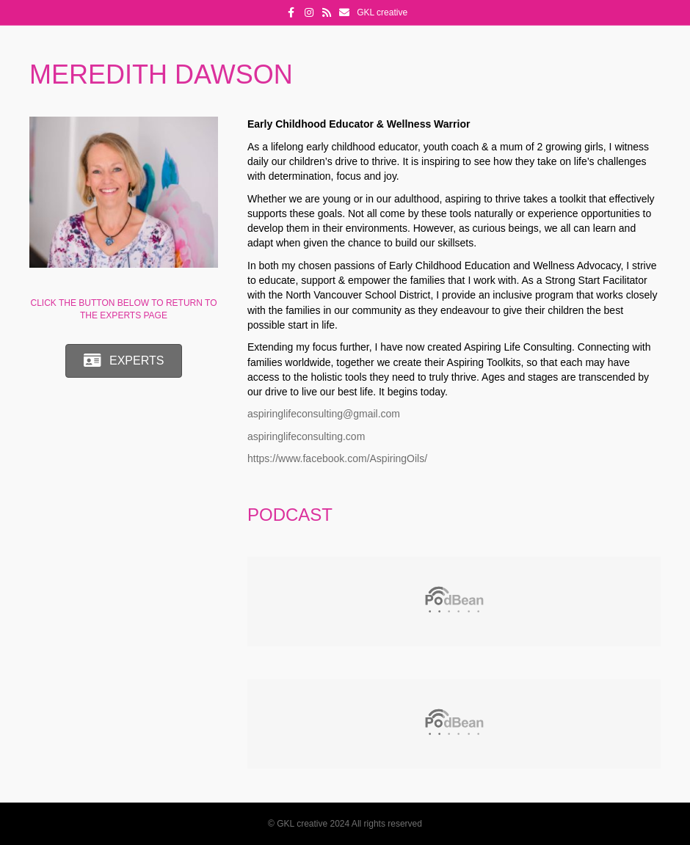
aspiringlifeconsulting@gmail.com (323, 414)
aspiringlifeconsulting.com (306, 436)
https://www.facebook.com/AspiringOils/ (337, 458)
